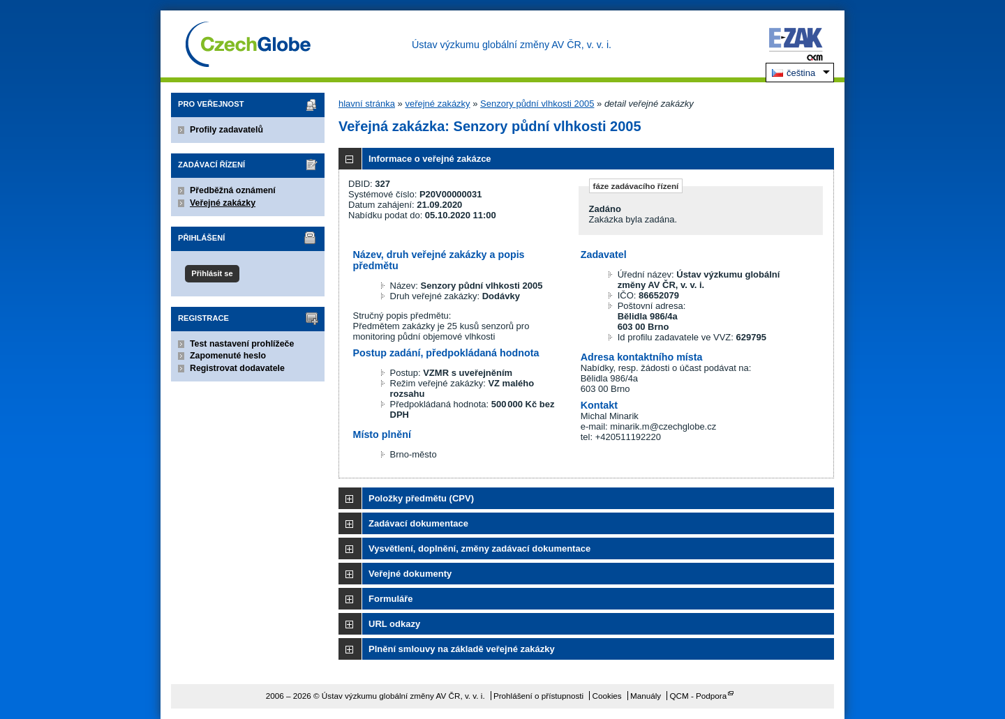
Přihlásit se (211, 273)
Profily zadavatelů (226, 130)
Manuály (645, 695)
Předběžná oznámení (233, 190)
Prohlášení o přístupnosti (538, 695)
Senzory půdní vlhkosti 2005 (537, 103)
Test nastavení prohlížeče (242, 344)
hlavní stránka (366, 103)
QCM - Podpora (698, 695)
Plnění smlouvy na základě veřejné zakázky (461, 649)
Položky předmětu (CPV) (421, 498)
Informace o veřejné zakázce (429, 158)
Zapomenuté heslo (228, 356)
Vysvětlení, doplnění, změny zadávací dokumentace (479, 548)
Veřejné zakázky (222, 203)
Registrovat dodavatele (237, 368)
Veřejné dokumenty (410, 573)
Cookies (606, 695)
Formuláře (390, 598)
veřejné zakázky (437, 103)
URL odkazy (394, 624)
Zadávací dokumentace (418, 523)
